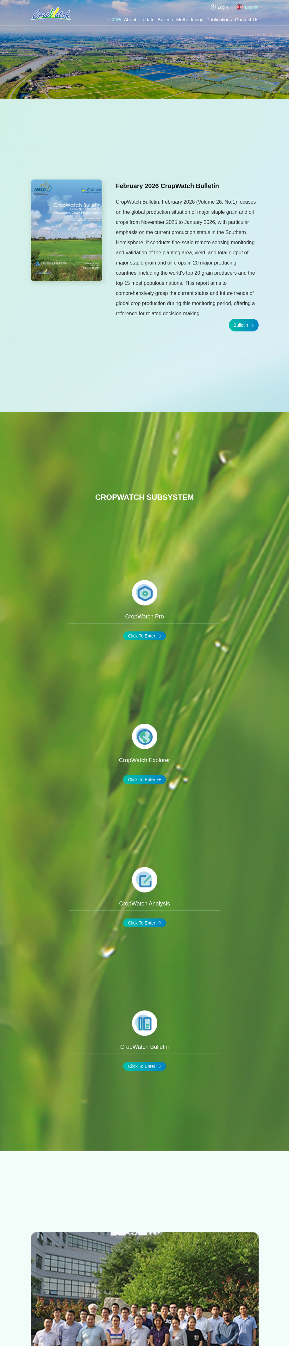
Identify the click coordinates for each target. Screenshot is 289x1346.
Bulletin (165, 19)
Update (146, 19)
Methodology (190, 19)
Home (114, 19)
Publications (219, 19)
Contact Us (246, 19)
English (247, 7)
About (130, 19)
